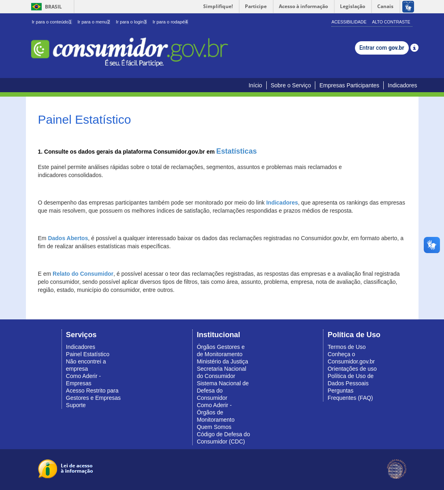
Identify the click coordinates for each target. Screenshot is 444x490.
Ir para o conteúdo (52, 21)
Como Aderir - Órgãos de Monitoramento (215, 412)
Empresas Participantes (349, 85)
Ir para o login (131, 21)
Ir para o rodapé (170, 21)
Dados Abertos (68, 238)
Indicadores (402, 85)
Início (255, 85)
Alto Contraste (391, 21)
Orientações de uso (351, 368)
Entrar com (381, 47)
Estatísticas (236, 151)
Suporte (76, 405)
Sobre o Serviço (291, 85)
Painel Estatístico (87, 354)
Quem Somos (214, 427)
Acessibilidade (348, 21)
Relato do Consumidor (83, 273)
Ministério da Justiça (222, 361)
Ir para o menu (93, 21)
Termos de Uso (346, 347)
